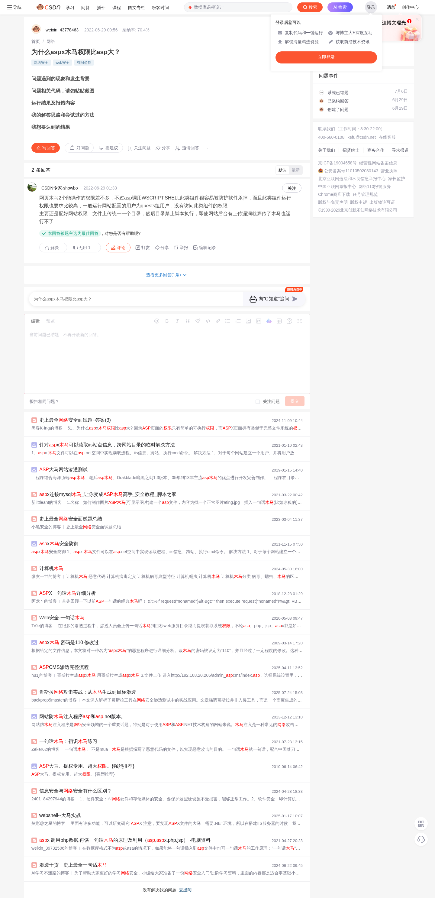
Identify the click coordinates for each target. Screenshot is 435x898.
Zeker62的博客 (45, 749)
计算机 (51, 568)
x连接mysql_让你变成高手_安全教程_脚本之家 (107, 494)
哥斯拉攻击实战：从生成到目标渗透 (87, 692)
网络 (51, 41)
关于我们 (326, 150)
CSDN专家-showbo (59, 188)
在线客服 (387, 137)
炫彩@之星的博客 (48, 823)
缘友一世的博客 (46, 576)
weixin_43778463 (62, 30)
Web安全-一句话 (62, 617)
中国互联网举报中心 (337, 186)
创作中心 (410, 7)
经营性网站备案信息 (378, 162)
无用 (82, 247)
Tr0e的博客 (42, 625)
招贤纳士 (351, 150)
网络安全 (41, 62)
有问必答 (84, 62)
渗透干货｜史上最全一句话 (73, 864)
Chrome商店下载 (334, 194)
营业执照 (389, 170)
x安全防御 (59, 543)
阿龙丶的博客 (44, 601)
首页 (35, 41)
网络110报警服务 (375, 186)
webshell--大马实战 (60, 815)
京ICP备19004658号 (337, 162)
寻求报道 (400, 150)
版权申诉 (358, 202)
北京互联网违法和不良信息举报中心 (352, 178)
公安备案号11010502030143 (351, 170)
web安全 (62, 62)
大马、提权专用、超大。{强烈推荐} (86, 766)
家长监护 (396, 178)
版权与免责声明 (333, 202)
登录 (371, 7)
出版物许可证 (382, 202)
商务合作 (375, 150)
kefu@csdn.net (361, 137)
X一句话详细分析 (67, 593)
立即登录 (326, 57)
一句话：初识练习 (68, 741)
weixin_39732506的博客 (54, 848)
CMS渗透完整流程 (64, 667)
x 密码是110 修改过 (69, 642)
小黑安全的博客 (46, 526)
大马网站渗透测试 (63, 469)
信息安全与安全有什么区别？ (75, 790)
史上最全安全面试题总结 (70, 518)
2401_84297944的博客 (53, 798)
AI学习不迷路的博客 (50, 872)
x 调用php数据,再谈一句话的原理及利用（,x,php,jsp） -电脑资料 (125, 840)
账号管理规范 (365, 194)
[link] (35, 41)
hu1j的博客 (41, 675)
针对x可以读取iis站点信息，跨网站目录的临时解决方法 (107, 444)
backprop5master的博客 (54, 700)
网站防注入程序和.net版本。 (82, 716)
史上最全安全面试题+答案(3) (75, 420)
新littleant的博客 (46, 502)
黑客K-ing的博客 (47, 428)
